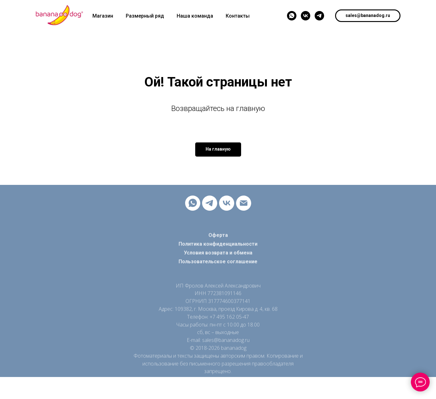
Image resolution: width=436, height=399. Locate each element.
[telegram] (319, 15)
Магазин (102, 16)
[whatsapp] (291, 15)
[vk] (305, 15)
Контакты (238, 16)
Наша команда (195, 16)
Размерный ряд (145, 16)
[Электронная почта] (243, 203)
